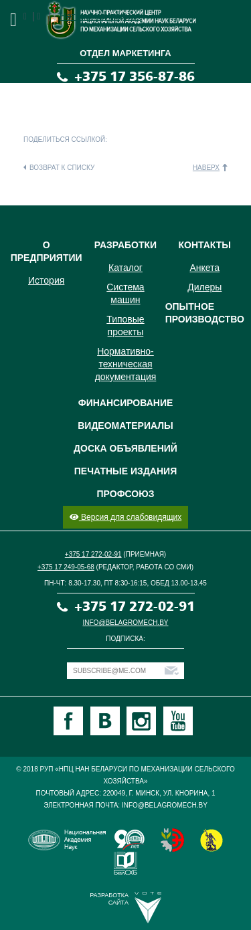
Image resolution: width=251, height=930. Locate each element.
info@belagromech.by (126, 622)
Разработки (125, 245)
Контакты (205, 245)
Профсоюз (126, 493)
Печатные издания (125, 471)
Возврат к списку (61, 167)
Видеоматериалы (125, 425)
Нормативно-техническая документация (126, 364)
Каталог (125, 267)
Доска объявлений (125, 448)
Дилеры (204, 287)
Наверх (206, 167)
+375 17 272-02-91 (93, 554)
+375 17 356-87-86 (134, 76)
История (46, 280)
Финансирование (125, 402)
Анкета (204, 267)
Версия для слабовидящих (125, 517)
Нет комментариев (100, 16)
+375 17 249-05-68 (65, 567)
